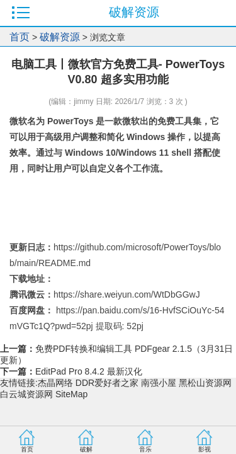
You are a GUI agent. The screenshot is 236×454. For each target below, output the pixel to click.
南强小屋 (158, 383)
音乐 (145, 449)
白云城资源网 (26, 394)
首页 (19, 37)
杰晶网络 (55, 383)
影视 (204, 449)
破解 (86, 449)
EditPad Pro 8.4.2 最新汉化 (88, 371)
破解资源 (60, 37)
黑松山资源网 (205, 383)
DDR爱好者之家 (107, 383)
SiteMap (71, 394)
